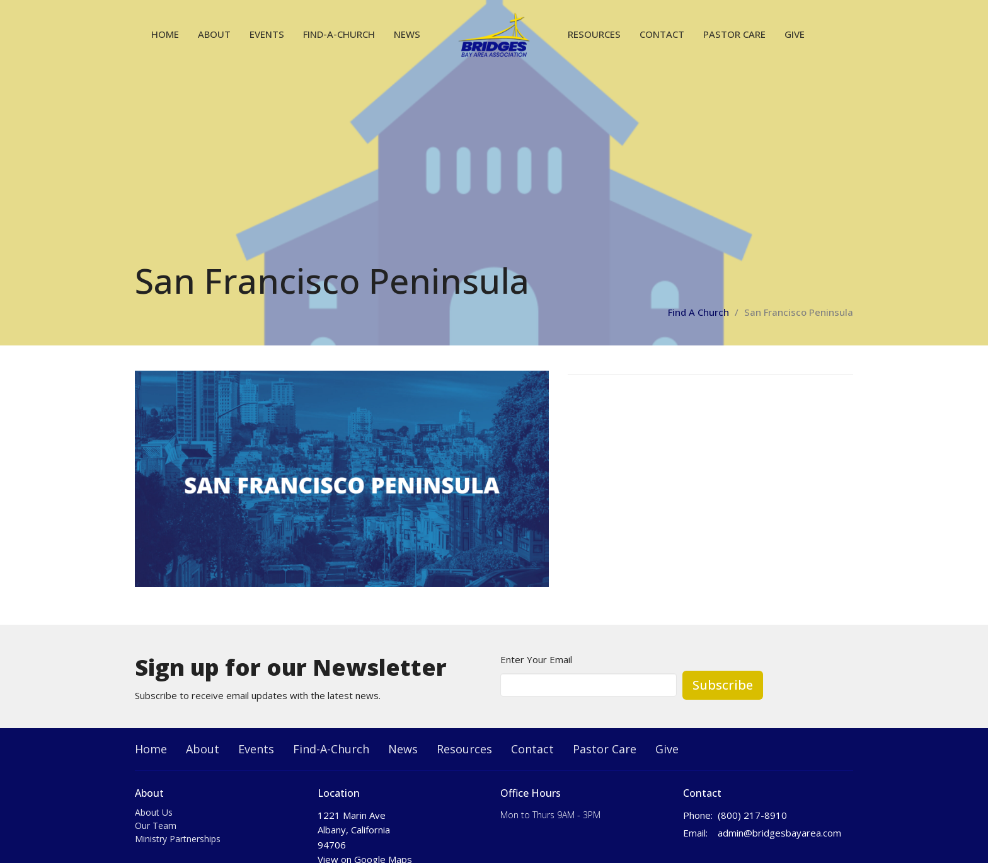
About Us (154, 812)
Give (794, 34)
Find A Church (698, 312)
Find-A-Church (339, 34)
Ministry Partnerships (178, 839)
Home (165, 34)
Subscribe (722, 684)
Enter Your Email (536, 659)
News (407, 34)
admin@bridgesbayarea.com (779, 832)
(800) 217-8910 (752, 815)
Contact (662, 34)
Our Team (155, 825)
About (214, 34)
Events (267, 34)
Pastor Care (734, 34)
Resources (594, 34)
